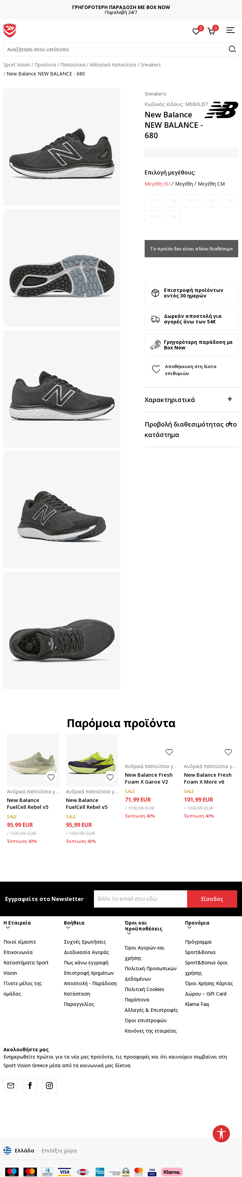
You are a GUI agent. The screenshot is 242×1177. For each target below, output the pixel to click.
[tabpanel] (62, 147)
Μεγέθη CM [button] (211, 184)
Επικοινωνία (18, 952)
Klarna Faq (197, 1004)
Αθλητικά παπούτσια (113, 64)
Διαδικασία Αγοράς (86, 952)
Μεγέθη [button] (184, 184)
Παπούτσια (72, 64)
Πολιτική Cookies (144, 989)
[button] (121, 49)
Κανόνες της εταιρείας (151, 1030)
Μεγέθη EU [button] (157, 184)
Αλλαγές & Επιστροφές (151, 1010)
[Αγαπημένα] (196, 31)
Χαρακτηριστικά (188, 399)
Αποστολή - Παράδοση (90, 983)
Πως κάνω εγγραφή (86, 962)
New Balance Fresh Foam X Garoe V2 (149, 778)
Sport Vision (16, 64)
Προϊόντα (45, 64)
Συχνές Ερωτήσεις (85, 941)
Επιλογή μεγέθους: (170, 172)
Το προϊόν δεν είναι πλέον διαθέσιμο (191, 249)
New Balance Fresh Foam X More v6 (208, 778)
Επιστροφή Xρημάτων (89, 973)
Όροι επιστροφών (146, 1020)
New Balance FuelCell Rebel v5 (28, 803)
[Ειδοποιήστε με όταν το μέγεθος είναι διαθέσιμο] (154, 201)
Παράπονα (137, 999)
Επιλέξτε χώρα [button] (59, 1150)
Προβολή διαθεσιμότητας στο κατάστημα (191, 429)
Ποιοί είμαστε (19, 941)
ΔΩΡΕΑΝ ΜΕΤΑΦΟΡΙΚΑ (111, 7)
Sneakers (151, 64)
